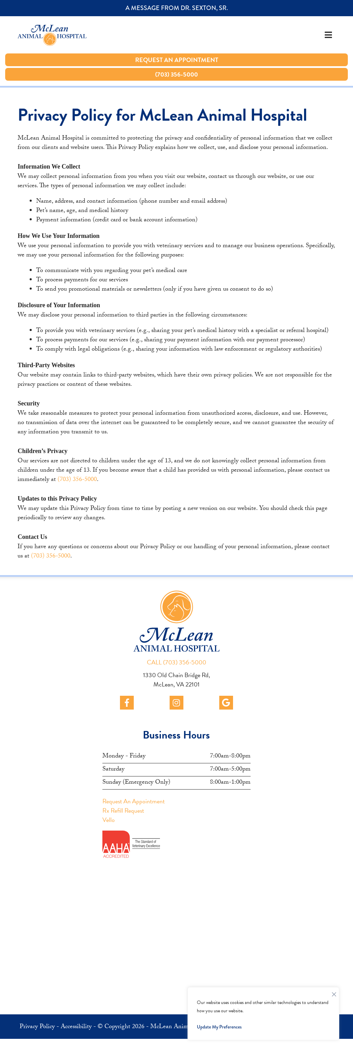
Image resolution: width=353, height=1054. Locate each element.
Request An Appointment (133, 801)
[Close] (334, 992)
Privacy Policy (37, 1027)
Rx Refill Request (123, 810)
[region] (263, 1013)
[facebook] (127, 703)
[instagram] (176, 703)
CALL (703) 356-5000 (176, 662)
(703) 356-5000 (77, 480)
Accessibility (76, 1027)
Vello (108, 819)
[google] (226, 703)
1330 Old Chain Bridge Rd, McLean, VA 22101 (176, 679)
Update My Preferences (219, 1026)
